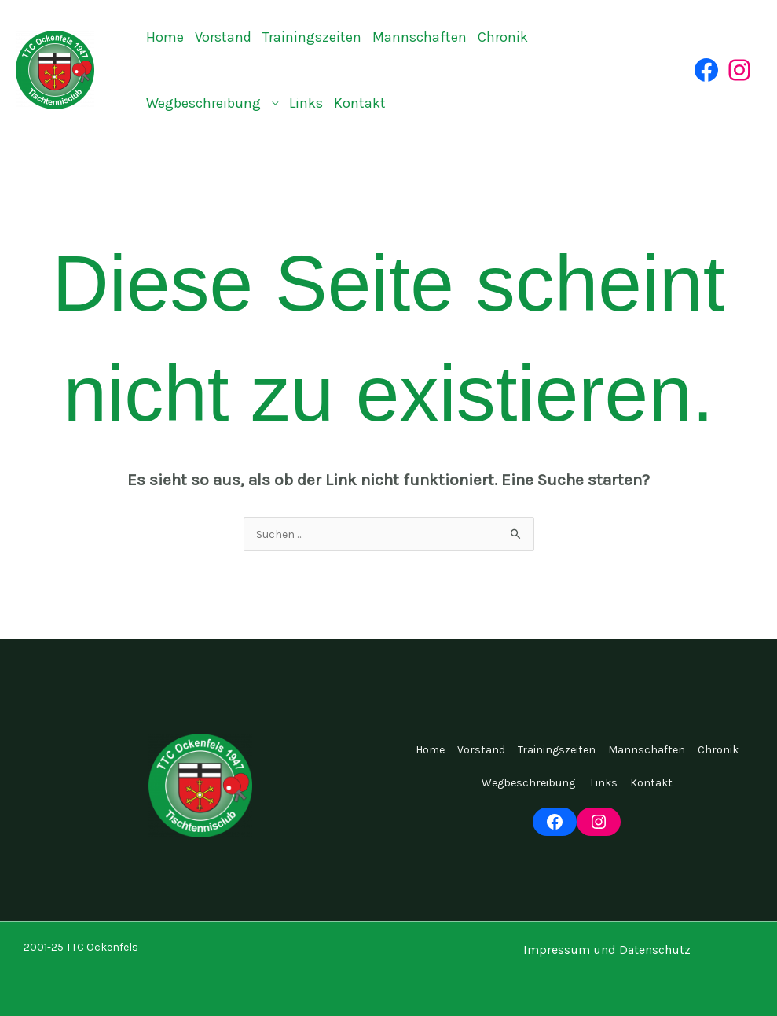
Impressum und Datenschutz (607, 949)
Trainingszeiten (311, 37)
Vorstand (223, 37)
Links (306, 103)
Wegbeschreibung (205, 103)
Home (165, 37)
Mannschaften (419, 37)
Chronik (503, 37)
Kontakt (360, 103)
